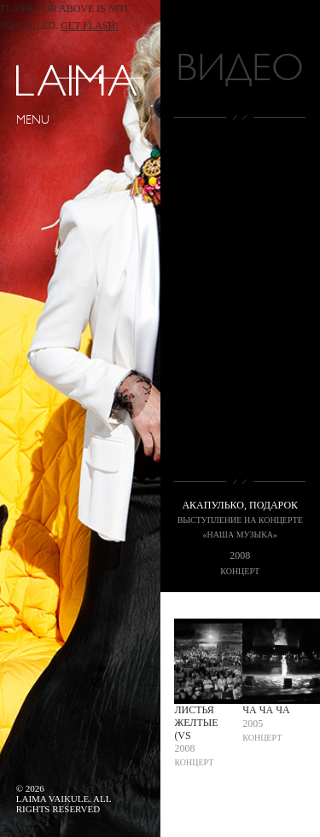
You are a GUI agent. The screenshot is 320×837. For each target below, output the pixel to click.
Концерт (239, 571)
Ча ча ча (265, 710)
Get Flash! (90, 26)
